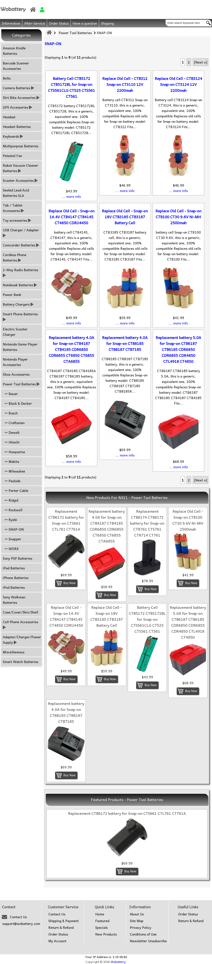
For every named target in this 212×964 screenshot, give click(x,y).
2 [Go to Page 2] (189, 62)
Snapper (12, 539)
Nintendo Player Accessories (15, 361)
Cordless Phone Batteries (14, 257)
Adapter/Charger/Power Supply (22, 639)
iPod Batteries (14, 587)
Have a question (85, 23)
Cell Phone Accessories (21, 624)
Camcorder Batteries (21, 245)
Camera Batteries (18, 88)
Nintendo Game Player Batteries (20, 346)
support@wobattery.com (21, 923)
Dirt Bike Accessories (21, 97)
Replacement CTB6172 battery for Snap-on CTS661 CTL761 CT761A (66, 520)
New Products (106, 934)
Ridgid (10, 500)
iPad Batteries (14, 568)
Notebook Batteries (20, 285)
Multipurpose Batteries (20, 146)
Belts (7, 78)
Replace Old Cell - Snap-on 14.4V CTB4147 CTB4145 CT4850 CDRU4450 (71, 217)
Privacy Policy (140, 927)
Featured (102, 920)
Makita (11, 461)
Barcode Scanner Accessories (16, 65)
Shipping (107, 23)
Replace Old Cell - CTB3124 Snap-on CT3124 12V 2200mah (178, 84)
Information (11, 23)
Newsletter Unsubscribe (148, 940)
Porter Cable (15, 490)
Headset (9, 117)
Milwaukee (14, 471)
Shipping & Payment (63, 920)
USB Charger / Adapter (21, 232)
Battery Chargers (18, 304)
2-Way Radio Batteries (21, 272)
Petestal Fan (12, 155)
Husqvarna (14, 451)
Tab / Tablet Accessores (13, 207)
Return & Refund (61, 927)
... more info (71, 196)
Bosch (10, 413)
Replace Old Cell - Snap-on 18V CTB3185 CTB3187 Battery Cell (125, 217)
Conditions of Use (143, 934)
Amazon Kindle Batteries (14, 50)
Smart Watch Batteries (20, 661)
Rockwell (12, 510)
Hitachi (11, 442)
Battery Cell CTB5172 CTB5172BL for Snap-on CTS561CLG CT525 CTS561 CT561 (71, 87)
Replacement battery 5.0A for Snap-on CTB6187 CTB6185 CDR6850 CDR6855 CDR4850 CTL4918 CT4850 (178, 349)
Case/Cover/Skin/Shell (20, 612)
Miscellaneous (13, 652)
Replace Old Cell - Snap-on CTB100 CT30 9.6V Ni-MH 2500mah (178, 217)
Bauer (10, 393)
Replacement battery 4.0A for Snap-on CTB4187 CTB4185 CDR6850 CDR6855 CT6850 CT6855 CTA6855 (71, 349)
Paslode (11, 480)
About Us (137, 914)
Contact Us (18, 916)
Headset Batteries (17, 126)
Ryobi (10, 519)
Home (99, 914)
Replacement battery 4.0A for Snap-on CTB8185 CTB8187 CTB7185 (125, 343)
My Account (57, 940)
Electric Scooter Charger (15, 331)
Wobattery (118, 961)
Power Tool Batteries (75, 32)
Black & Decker (17, 403)
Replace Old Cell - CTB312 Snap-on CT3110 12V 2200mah (124, 84)
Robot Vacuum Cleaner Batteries (20, 168)
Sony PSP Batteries (17, 558)
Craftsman (14, 422)
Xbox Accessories (16, 374)
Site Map (136, 920)
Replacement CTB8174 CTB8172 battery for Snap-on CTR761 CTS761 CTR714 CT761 (147, 523)
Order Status (59, 23)
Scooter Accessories (20, 180)
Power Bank (12, 294)
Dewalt (11, 432)
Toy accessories (17, 220)
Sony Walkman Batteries (14, 599)
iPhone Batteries (15, 577)
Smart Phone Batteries (21, 316)
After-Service (34, 23)
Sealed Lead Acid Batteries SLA (16, 192)
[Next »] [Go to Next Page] (200, 62)
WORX (11, 548)
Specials (101, 927)
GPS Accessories (17, 107)
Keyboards (13, 136)
